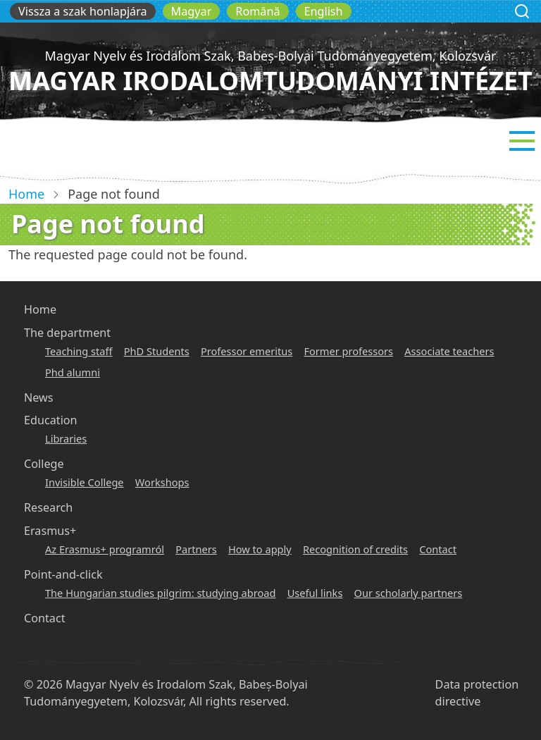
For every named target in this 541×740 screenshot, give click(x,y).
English (323, 11)
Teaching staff (78, 351)
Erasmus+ (50, 530)
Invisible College (84, 482)
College (44, 463)
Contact (437, 549)
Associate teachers (449, 351)
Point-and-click (63, 574)
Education (50, 420)
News (39, 397)
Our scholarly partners (408, 593)
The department (67, 332)
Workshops (162, 482)
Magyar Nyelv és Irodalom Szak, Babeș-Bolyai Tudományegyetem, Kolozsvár (270, 55)
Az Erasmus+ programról (104, 549)
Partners (196, 549)
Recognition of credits (355, 549)
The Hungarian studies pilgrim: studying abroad (160, 593)
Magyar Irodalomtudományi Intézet (270, 80)
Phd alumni (72, 372)
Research (48, 507)
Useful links (315, 593)
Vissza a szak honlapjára (82, 11)
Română (257, 11)
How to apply (260, 549)
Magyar (191, 11)
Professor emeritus (246, 351)
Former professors (348, 351)
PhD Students (156, 351)
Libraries (66, 438)
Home (26, 193)
